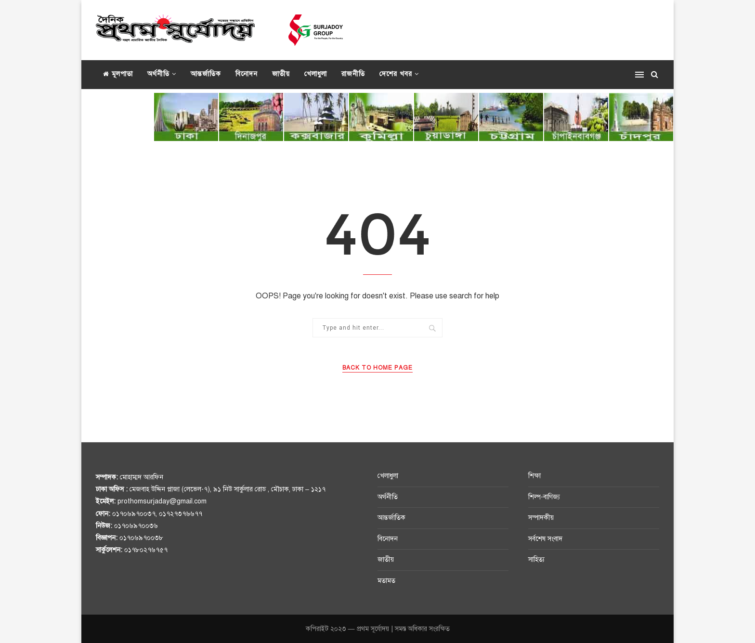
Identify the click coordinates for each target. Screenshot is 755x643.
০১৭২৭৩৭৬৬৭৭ (180, 514)
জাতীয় (281, 74)
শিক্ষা (534, 476)
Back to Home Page (377, 367)
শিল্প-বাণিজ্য (544, 497)
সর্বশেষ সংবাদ (545, 539)
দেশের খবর (395, 74)
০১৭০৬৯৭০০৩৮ (141, 538)
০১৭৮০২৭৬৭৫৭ (146, 550)
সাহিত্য (536, 559)
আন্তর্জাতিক (206, 74)
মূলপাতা (118, 74)
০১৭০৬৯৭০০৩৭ (134, 514)
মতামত (386, 581)
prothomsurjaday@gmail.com (162, 501)
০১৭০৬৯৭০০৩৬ (136, 526)
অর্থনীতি (158, 74)
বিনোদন (246, 74)
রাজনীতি (353, 74)
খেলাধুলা (315, 74)
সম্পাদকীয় (541, 518)
